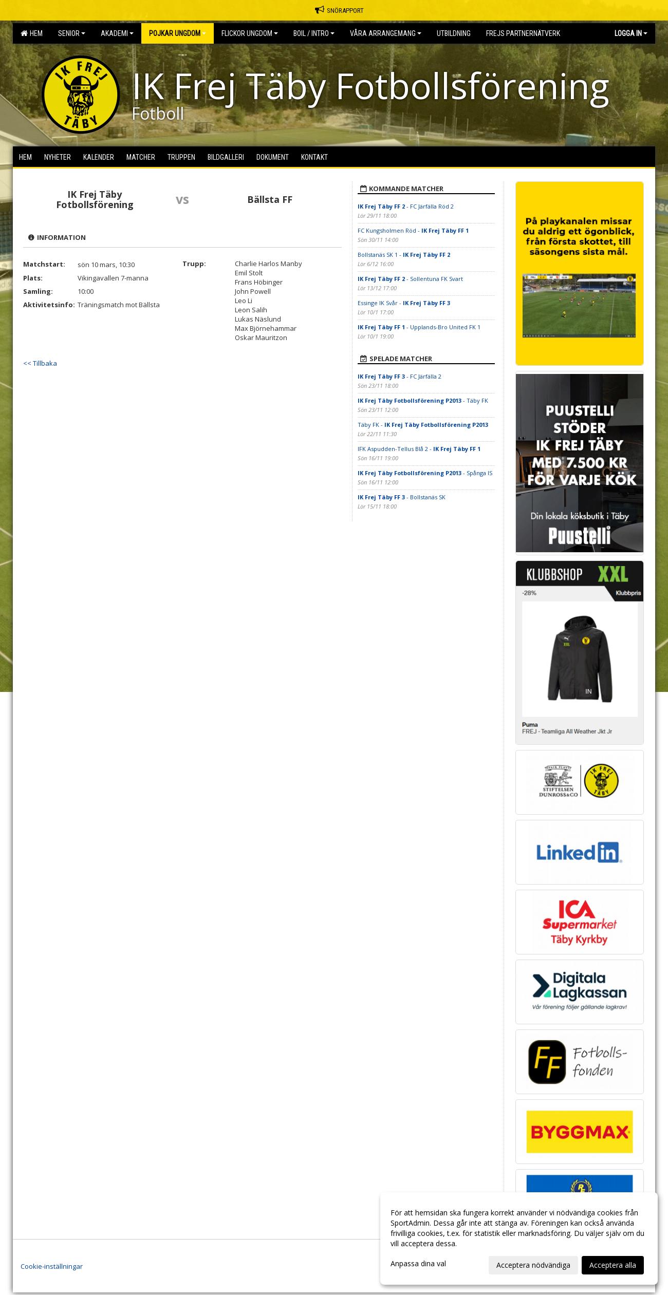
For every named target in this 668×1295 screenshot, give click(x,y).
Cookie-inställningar (52, 1266)
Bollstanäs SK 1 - (404, 254)
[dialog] (519, 1238)
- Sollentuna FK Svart (410, 279)
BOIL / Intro (314, 33)
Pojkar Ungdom (177, 33)
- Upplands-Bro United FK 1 (419, 327)
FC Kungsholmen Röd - (413, 230)
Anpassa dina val (418, 1263)
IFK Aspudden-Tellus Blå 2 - (419, 449)
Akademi (117, 33)
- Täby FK (423, 400)
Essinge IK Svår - (404, 303)
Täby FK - (423, 424)
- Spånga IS (425, 473)
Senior (71, 33)
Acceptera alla (612, 1265)
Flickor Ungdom (249, 33)
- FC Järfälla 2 (399, 376)
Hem (32, 33)
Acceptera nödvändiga (533, 1265)
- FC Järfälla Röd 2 (406, 206)
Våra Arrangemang (385, 33)
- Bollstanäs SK (402, 497)
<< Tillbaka (40, 363)
